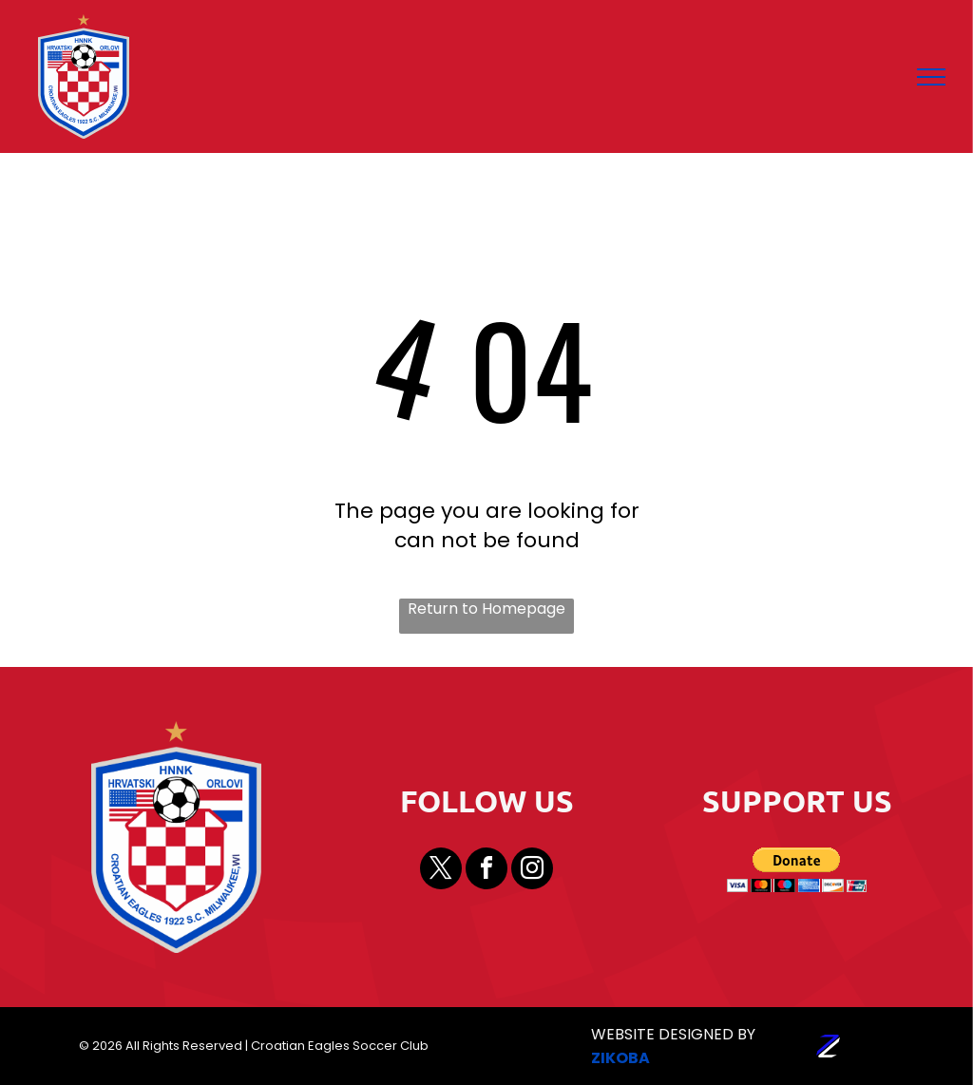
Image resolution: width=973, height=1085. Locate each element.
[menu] (931, 77)
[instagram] (532, 870)
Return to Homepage (486, 609)
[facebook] (486, 870)
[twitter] (441, 870)
